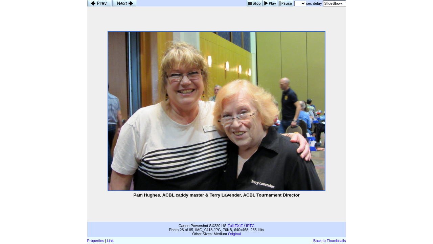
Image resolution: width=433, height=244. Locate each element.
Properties (95, 241)
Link (110, 241)
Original (234, 234)
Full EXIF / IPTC (241, 226)
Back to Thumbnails (329, 241)
